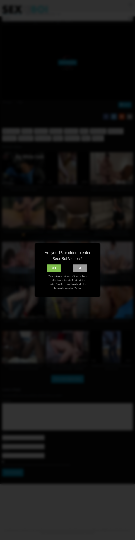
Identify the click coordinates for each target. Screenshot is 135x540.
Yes (54, 268)
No (80, 268)
